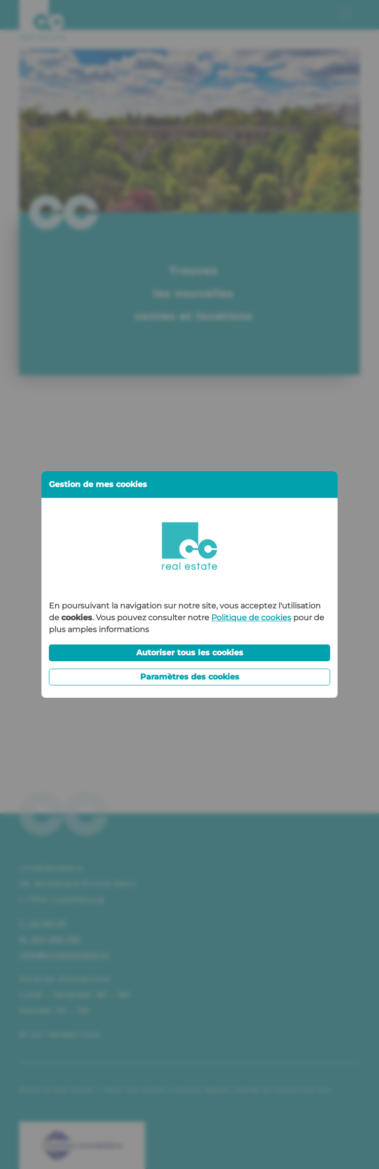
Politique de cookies (251, 617)
